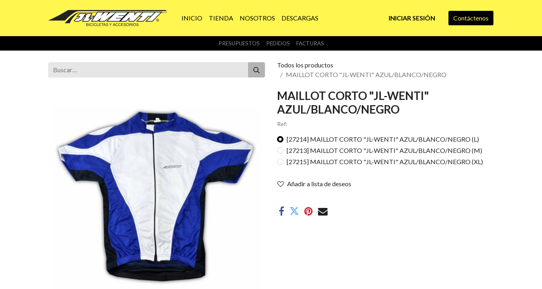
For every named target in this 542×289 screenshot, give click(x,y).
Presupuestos (239, 43)
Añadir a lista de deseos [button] (314, 183)
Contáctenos (471, 18)
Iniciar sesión (412, 18)
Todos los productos (305, 65)
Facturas (310, 43)
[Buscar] (256, 69)
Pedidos (278, 43)
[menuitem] (192, 18)
